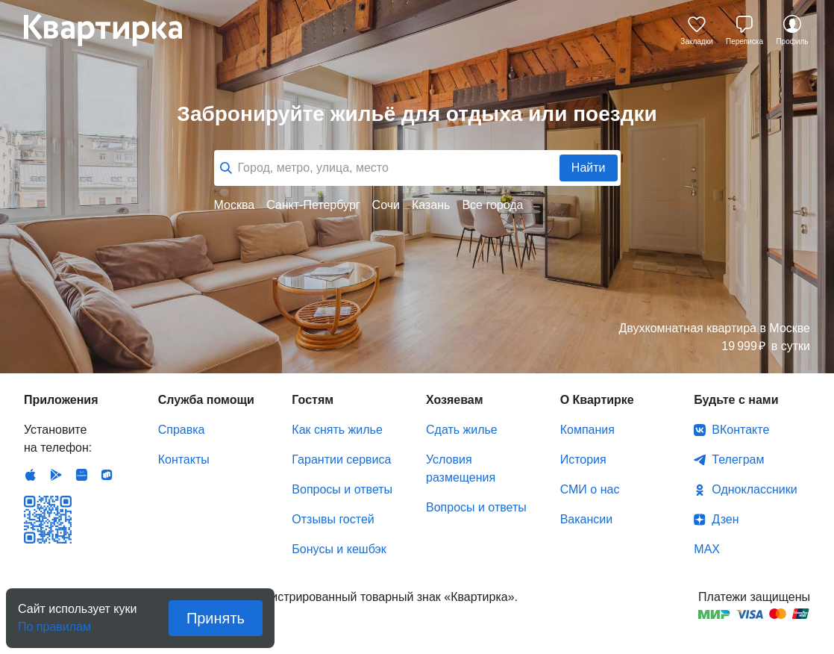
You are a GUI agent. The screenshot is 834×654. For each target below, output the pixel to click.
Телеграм (738, 459)
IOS (30, 475)
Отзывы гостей (333, 519)
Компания (587, 429)
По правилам (54, 622)
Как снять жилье (337, 429)
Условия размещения (460, 468)
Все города (492, 205)
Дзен (725, 519)
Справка (181, 429)
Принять (215, 618)
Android (56, 475)
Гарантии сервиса (341, 459)
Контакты (184, 459)
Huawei (81, 475)
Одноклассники (754, 489)
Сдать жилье (462, 429)
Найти (588, 167)
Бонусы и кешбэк (339, 549)
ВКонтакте (740, 429)
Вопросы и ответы (342, 489)
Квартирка (113, 29)
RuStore (106, 475)
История (583, 459)
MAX (707, 549)
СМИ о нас (590, 489)
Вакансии (586, 519)
